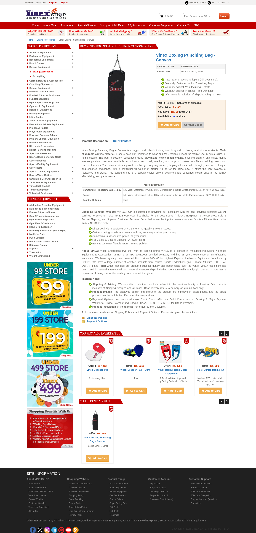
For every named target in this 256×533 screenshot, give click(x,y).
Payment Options (77, 487)
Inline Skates (36, 117)
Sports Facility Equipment (43, 164)
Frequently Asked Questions (204, 499)
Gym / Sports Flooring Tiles (44, 102)
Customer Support (161, 25)
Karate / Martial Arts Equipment (46, 124)
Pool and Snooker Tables (43, 135)
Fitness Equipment (118, 491)
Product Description (95, 141)
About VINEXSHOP (37, 487)
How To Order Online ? (201, 483)
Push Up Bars (36, 237)
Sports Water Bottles (40, 175)
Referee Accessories (40, 142)
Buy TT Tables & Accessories (65, 520)
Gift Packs (114, 507)
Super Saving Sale (118, 503)
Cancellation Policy (78, 507)
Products (67, 25)
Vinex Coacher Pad (97, 370)
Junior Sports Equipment (43, 120)
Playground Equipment (42, 131)
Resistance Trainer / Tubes (43, 241)
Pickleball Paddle (38, 128)
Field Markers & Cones (41, 91)
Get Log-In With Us (159, 491)
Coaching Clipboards (41, 84)
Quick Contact (122, 141)
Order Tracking (76, 499)
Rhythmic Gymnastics (41, 146)
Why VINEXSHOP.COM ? (46, 32)
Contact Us (183, 25)
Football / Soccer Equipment (45, 95)
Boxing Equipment (39, 67)
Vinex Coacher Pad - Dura (135, 370)
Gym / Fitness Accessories (44, 216)
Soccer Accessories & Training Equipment (183, 520)
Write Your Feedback (200, 491)
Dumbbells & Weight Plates (44, 208)
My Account (136, 25)
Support (33, 248)
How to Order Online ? (87, 32)
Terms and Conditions (38, 507)
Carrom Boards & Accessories (46, 80)
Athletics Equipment (40, 52)
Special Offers (87, 25)
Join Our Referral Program (81, 511)
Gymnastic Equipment (41, 106)
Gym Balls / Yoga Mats (41, 219)
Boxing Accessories (46, 40)
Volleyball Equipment (41, 193)
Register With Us (158, 487)
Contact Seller (193, 124)
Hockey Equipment (39, 113)
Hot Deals (114, 511)
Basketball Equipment (41, 59)
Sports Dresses (37, 160)
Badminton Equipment (41, 56)
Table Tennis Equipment (42, 182)
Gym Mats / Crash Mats (42, 223)
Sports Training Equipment (44, 171)
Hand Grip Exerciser (40, 227)
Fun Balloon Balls (39, 99)
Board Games (36, 63)
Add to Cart (169, 124)
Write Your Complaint (201, 495)
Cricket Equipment (39, 88)
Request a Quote (199, 487)
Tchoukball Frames (39, 186)
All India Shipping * (128, 32)
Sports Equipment (118, 487)
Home (35, 25)
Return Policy (75, 503)
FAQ (196, 25)
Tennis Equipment (39, 189)
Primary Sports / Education (44, 138)
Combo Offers (116, 499)
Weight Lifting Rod (39, 256)
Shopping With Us (112, 25)
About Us (49, 25)
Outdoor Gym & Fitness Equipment (101, 520)
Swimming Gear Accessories (45, 178)
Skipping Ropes (38, 245)
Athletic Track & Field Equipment (140, 520)
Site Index (33, 511)
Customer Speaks (36, 503)
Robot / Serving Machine (42, 149)
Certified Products (118, 495)
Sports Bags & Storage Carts (45, 157)
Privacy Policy (75, 515)
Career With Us (35, 499)
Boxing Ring (39, 76)
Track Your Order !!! (211, 32)
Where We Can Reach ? (169, 32)
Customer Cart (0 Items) (161, 499)
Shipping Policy (76, 495)
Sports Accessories (40, 153)
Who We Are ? (35, 483)
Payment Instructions (79, 491)
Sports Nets (35, 167)
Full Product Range (119, 483)
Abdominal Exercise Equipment (46, 205)
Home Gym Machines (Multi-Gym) (47, 230)
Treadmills (35, 252)
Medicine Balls (37, 234)
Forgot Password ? (159, 495)
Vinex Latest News (37, 495)
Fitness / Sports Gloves (42, 212)
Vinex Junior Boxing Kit (210, 370)
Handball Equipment (40, 109)
